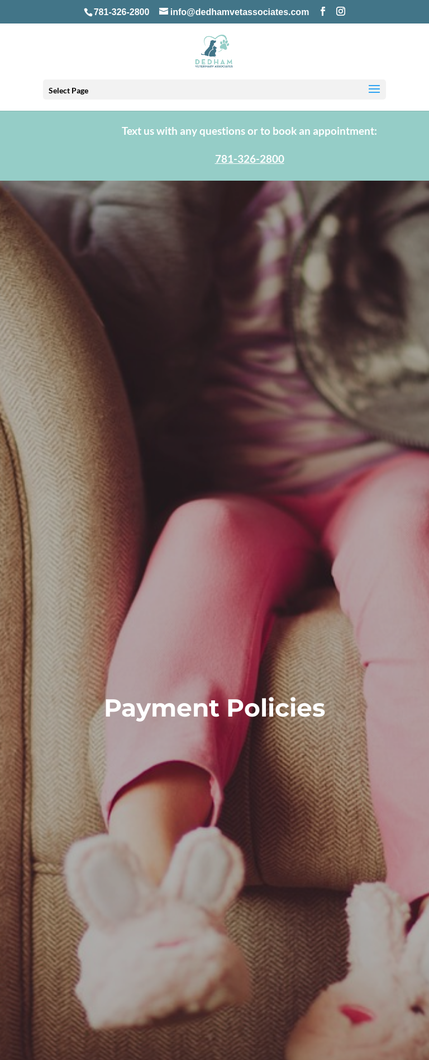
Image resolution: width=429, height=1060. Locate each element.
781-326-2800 (122, 12)
